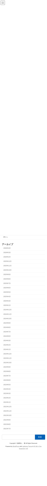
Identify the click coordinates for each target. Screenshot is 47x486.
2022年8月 (7, 424)
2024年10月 (7, 318)
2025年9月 (7, 274)
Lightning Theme (27, 446)
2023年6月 (7, 380)
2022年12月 (7, 407)
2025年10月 (7, 270)
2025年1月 (7, 305)
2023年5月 (7, 385)
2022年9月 (7, 420)
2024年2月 (7, 345)
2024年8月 (7, 327)
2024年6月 (7, 336)
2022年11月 (7, 411)
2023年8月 (7, 371)
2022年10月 (7, 415)
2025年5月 (7, 292)
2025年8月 (7, 279)
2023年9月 (7, 367)
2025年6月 (7, 288)
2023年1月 (7, 402)
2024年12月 (7, 310)
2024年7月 (7, 332)
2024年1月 (7, 349)
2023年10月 (7, 362)
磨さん (5, 237)
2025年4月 (7, 296)
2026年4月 (7, 248)
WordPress (16, 446)
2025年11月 (7, 266)
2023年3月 (7, 393)
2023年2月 (7, 398)
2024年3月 (7, 341)
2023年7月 (7, 376)
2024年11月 (7, 314)
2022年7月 (7, 429)
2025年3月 (7, 301)
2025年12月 (7, 261)
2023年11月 (7, 358)
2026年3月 (7, 252)
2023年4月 (7, 389)
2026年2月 (7, 257)
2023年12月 (7, 354)
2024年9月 (7, 323)
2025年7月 (7, 283)
